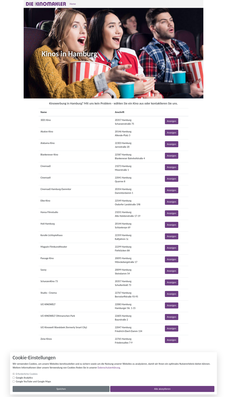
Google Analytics (24, 377)
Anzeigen (171, 121)
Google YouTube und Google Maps (33, 381)
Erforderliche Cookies (27, 373)
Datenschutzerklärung (109, 367)
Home (73, 3)
